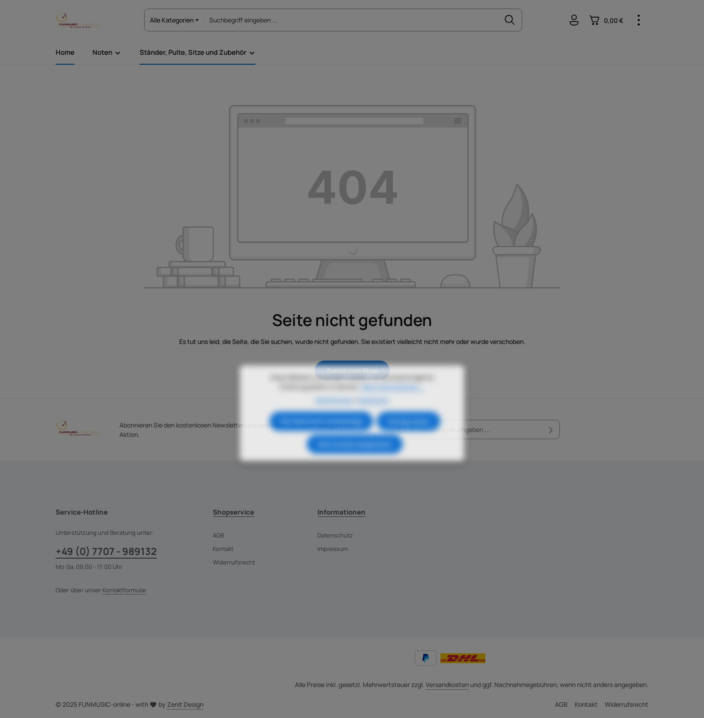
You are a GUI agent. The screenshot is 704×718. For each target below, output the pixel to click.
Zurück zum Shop (352, 370)
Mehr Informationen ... (393, 403)
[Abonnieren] (551, 429)
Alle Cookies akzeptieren (355, 461)
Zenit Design (185, 704)
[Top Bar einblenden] (638, 20)
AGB (218, 535)
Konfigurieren (408, 438)
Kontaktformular (124, 590)
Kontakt (223, 549)
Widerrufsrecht (234, 562)
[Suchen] (509, 20)
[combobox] (350, 20)
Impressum (332, 549)
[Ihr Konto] (574, 20)
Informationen (341, 512)
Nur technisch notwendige (321, 438)
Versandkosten (447, 684)
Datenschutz (335, 535)
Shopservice (233, 512)
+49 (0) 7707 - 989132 (106, 551)
